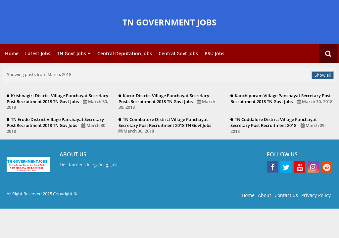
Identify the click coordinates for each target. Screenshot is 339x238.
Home (248, 195)
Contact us (286, 195)
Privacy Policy (316, 195)
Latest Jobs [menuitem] (37, 53)
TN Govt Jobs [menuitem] (71, 53)
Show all (323, 75)
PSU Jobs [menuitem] (214, 53)
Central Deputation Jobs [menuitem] (124, 53)
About (264, 195)
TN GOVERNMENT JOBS (169, 22)
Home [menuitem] (12, 53)
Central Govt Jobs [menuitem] (178, 53)
